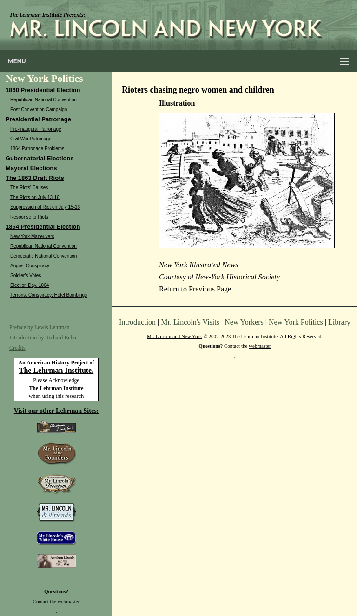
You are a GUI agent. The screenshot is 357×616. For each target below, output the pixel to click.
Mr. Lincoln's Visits (190, 322)
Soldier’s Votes (25, 275)
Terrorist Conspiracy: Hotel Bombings (48, 295)
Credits (17, 347)
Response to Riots (29, 216)
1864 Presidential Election (43, 226)
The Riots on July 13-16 (35, 197)
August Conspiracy (29, 265)
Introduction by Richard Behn (42, 337)
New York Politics (296, 322)
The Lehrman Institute (56, 388)
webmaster (69, 601)
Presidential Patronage (38, 119)
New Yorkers (244, 322)
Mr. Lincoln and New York (174, 336)
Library (339, 322)
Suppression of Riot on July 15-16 (45, 207)
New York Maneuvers (32, 236)
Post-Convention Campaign (38, 109)
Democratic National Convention (43, 255)
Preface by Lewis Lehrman (39, 327)
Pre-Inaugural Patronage (35, 129)
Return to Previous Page (195, 289)
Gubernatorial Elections (40, 158)
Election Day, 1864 (29, 285)
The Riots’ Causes (29, 187)
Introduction (137, 322)
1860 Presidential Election (43, 89)
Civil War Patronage (31, 138)
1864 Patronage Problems (37, 148)
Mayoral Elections (31, 168)
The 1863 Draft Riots (35, 177)
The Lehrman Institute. (56, 370)
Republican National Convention (43, 99)
